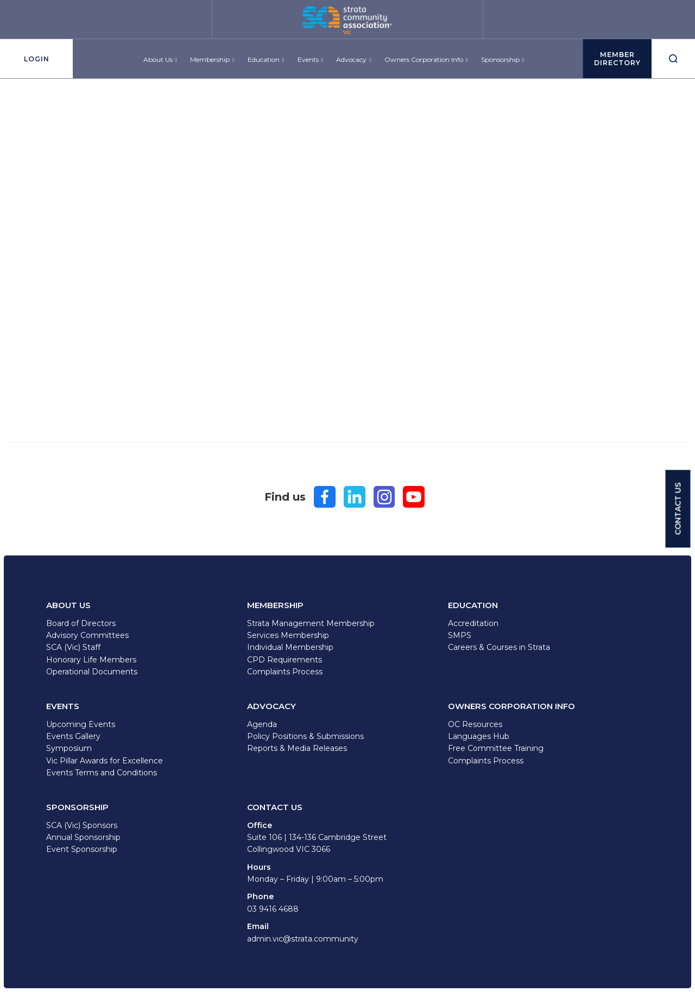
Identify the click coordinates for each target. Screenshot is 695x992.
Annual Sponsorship (83, 837)
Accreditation (473, 623)
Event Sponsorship (81, 849)
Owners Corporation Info (423, 63)
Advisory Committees (87, 635)
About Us (158, 63)
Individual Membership (290, 647)
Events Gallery (73, 736)
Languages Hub (478, 736)
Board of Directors (81, 623)
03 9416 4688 (273, 909)
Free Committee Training (496, 748)
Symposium (69, 748)
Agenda (262, 724)
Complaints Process (285, 672)
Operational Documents (91, 672)
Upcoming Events (80, 724)
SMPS (459, 635)
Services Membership (288, 635)
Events (308, 63)
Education (264, 63)
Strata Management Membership (311, 623)
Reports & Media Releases (297, 748)
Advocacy (352, 63)
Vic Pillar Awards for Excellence (104, 761)
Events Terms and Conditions (101, 773)
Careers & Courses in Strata (499, 647)
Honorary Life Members (91, 660)
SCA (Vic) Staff (73, 647)
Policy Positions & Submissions (305, 736)
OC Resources (475, 724)
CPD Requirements (284, 660)
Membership (210, 63)
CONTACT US (678, 508)
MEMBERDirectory (613, 62)
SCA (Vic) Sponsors (81, 825)
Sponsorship (500, 63)
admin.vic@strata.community (302, 939)
